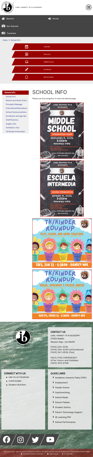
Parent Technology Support (68, 412)
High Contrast (54, 454)
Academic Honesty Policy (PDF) (70, 377)
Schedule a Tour (13, 128)
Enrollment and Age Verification (17, 116)
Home (5, 40)
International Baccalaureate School (17, 108)
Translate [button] (11, 33)
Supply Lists (11, 124)
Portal (56, 19)
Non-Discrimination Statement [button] (33, 454)
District (10, 19)
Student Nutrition (17, 384)
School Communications (16, 112)
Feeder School (62, 387)
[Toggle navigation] (88, 7)
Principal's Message (14, 104)
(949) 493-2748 (60, 363)
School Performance (65, 422)
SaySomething (62, 392)
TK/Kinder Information (15, 132)
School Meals (61, 397)
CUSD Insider (15, 381)
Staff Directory (12, 120)
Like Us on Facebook (19, 377)
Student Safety (63, 407)
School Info (15, 40)
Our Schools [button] (12, 26)
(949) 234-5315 (59, 347)
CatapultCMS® (74, 451)
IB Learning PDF (63, 417)
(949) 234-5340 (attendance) (67, 349)
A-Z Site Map (67, 454)
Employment (61, 382)
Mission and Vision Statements (17, 100)
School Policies (62, 402)
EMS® (83, 451)
